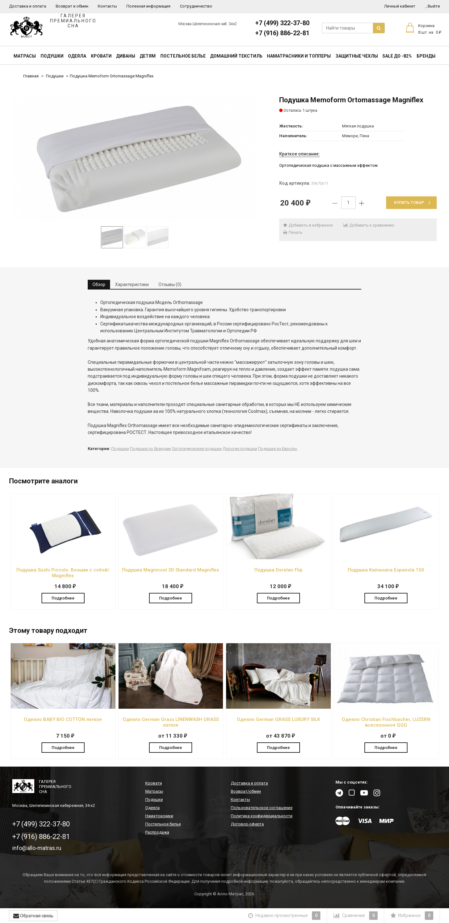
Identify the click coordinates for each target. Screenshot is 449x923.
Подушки (52, 56)
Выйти (433, 6)
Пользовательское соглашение (261, 808)
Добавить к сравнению (368, 225)
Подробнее (63, 597)
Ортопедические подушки (197, 448)
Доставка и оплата (27, 6)
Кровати (101, 56)
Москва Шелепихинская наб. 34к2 (207, 24)
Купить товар (412, 202)
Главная (31, 76)
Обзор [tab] (98, 284)
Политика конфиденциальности (261, 816)
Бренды (426, 56)
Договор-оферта (247, 824)
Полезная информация (148, 6)
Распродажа (157, 832)
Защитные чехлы (356, 56)
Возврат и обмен (72, 6)
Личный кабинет (399, 6)
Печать (292, 232)
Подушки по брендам (150, 448)
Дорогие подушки (240, 448)
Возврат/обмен (246, 791)
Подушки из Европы (277, 448)
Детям (148, 56)
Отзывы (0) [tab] (169, 284)
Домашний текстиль (236, 56)
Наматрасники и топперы (299, 56)
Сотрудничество (196, 6)
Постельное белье (183, 56)
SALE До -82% (397, 56)
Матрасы (25, 56)
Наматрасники (159, 816)
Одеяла (77, 56)
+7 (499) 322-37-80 (282, 23)
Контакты (107, 6)
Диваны (125, 56)
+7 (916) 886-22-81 (282, 33)
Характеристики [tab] (132, 284)
